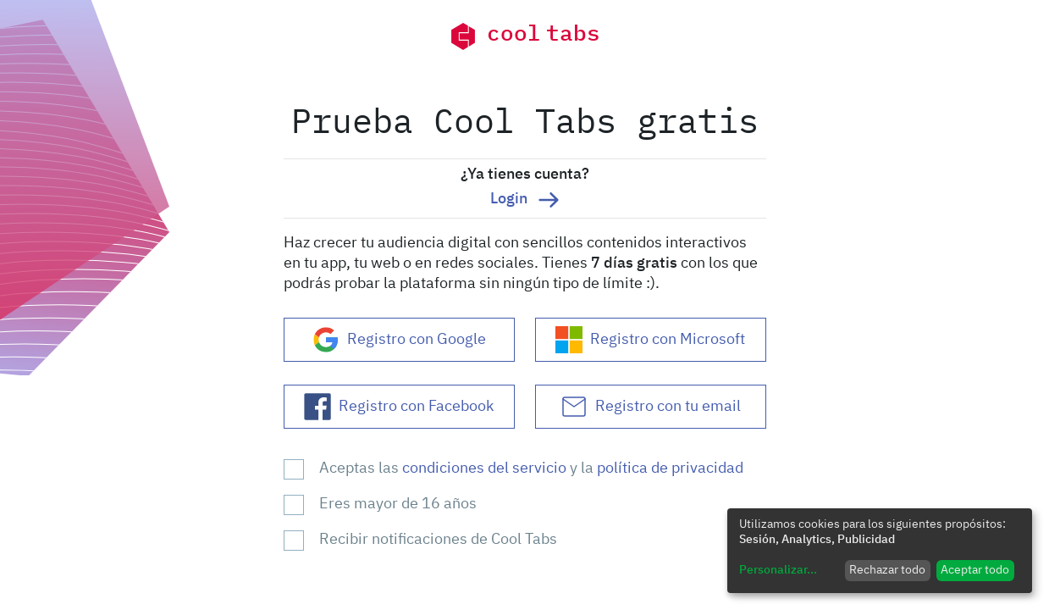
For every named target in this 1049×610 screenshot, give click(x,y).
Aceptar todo (975, 570)
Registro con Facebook (399, 406)
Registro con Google (399, 339)
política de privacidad (670, 468)
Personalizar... (778, 570)
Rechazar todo (887, 570)
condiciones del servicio (486, 468)
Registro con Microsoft (650, 339)
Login (525, 200)
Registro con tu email (650, 406)
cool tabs (525, 36)
